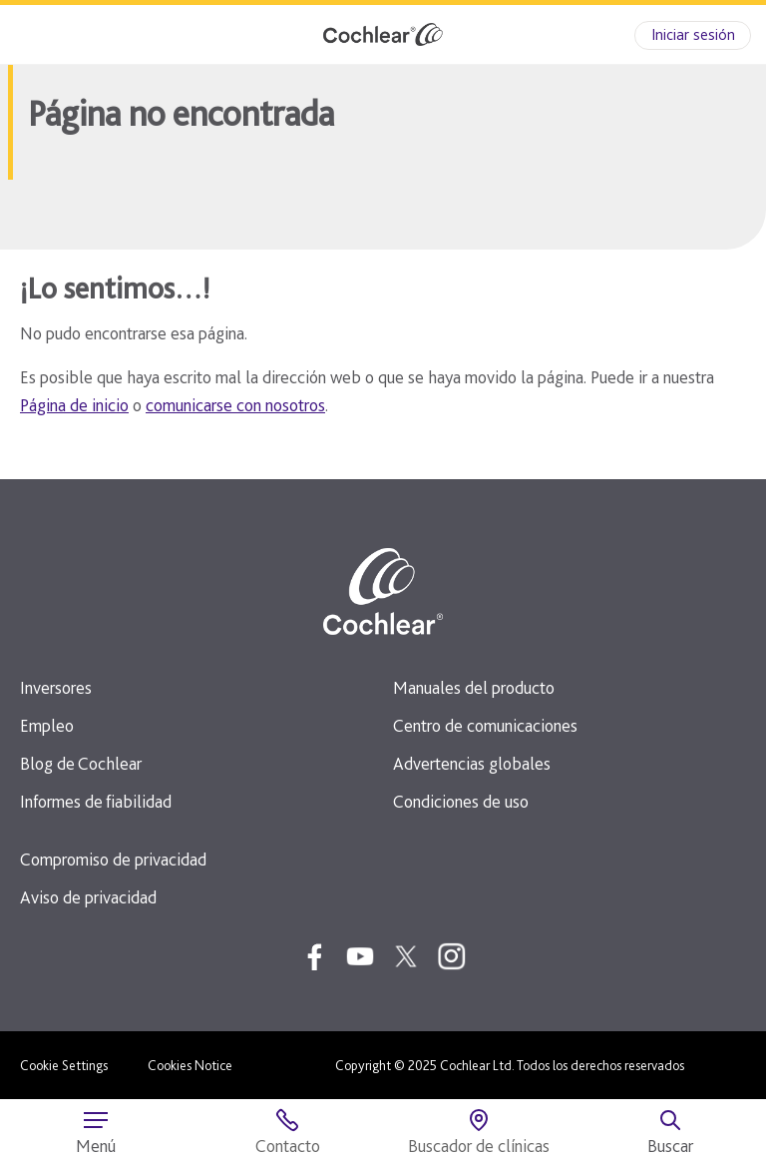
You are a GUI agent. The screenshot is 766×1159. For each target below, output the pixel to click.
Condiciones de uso (461, 801)
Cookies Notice (190, 1065)
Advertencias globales (472, 763)
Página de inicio (74, 404)
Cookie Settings (64, 1065)
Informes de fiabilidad (96, 801)
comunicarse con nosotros (235, 404)
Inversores (56, 687)
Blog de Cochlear (81, 763)
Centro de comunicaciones (485, 725)
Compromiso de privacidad (113, 859)
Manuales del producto (474, 687)
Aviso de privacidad (88, 896)
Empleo (47, 725)
